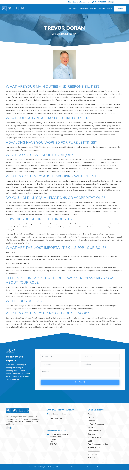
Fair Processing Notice (98, 444)
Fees (90, 441)
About (90, 414)
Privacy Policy (94, 447)
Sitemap (91, 457)
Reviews (91, 434)
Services (91, 421)
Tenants (91, 427)
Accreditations (94, 437)
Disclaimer (92, 454)
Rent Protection (97, 424)
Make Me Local (91, 467)
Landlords (92, 417)
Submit (80, 382)
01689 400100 (99, 2)
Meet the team (94, 430)
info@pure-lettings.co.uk (79, 2)
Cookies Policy (94, 451)
